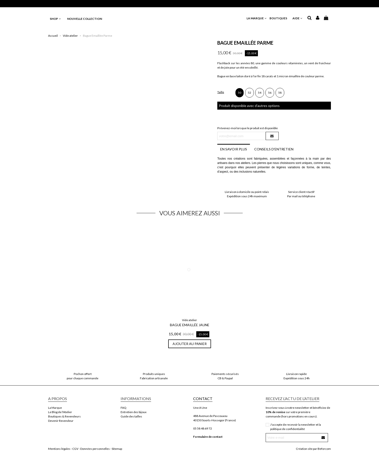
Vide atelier (189, 320)
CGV (75, 449)
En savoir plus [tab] (233, 149)
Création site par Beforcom (313, 449)
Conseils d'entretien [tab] (273, 149)
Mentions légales (59, 449)
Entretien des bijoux (133, 412)
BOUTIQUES (280, 18)
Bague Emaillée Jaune (189, 325)
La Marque (55, 407)
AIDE (297, 18)
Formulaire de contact (208, 436)
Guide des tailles (131, 416)
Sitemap (117, 449)
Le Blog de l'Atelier (60, 412)
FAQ (123, 407)
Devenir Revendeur (60, 421)
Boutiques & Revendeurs (64, 416)
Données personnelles (95, 449)
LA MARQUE (257, 18)
